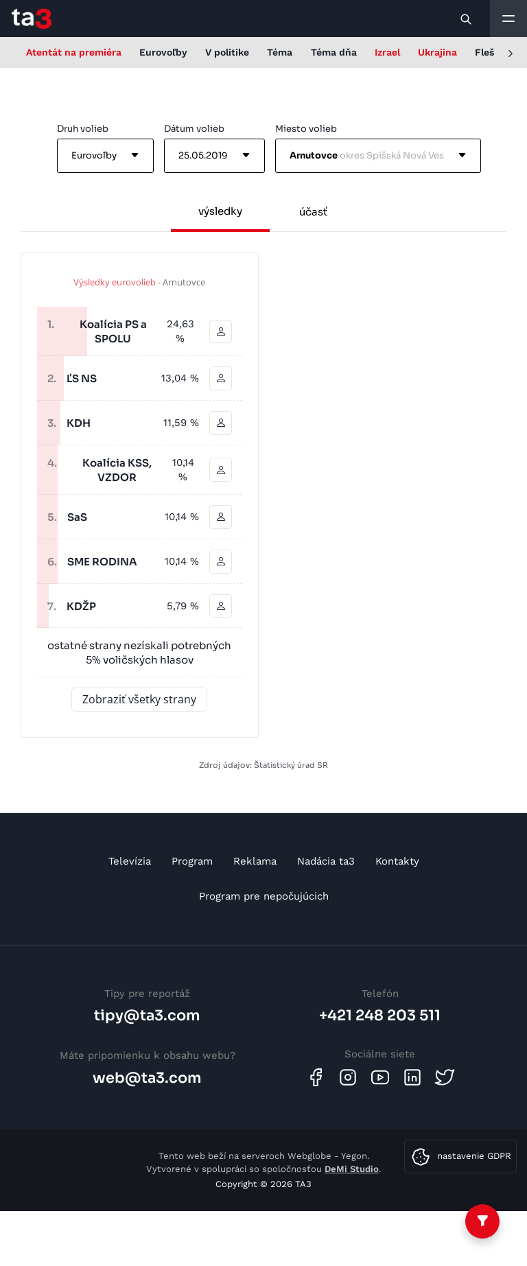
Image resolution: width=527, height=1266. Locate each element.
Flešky (490, 52)
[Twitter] (445, 1077)
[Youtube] (380, 1077)
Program (192, 861)
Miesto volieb (306, 128)
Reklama (255, 861)
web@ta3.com (147, 1078)
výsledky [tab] (220, 211)
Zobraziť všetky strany (139, 699)
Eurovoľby (163, 52)
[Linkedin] (412, 1077)
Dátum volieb (194, 128)
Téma (279, 52)
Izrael (387, 52)
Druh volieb (82, 128)
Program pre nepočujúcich (264, 896)
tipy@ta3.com (147, 1015)
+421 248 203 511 (380, 1015)
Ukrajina (437, 52)
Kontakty (397, 861)
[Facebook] (316, 1077)
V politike (227, 52)
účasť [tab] (313, 211)
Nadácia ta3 (326, 861)
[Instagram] (348, 1077)
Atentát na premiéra (73, 52)
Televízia (129, 861)
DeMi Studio (352, 1169)
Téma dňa (334, 52)
